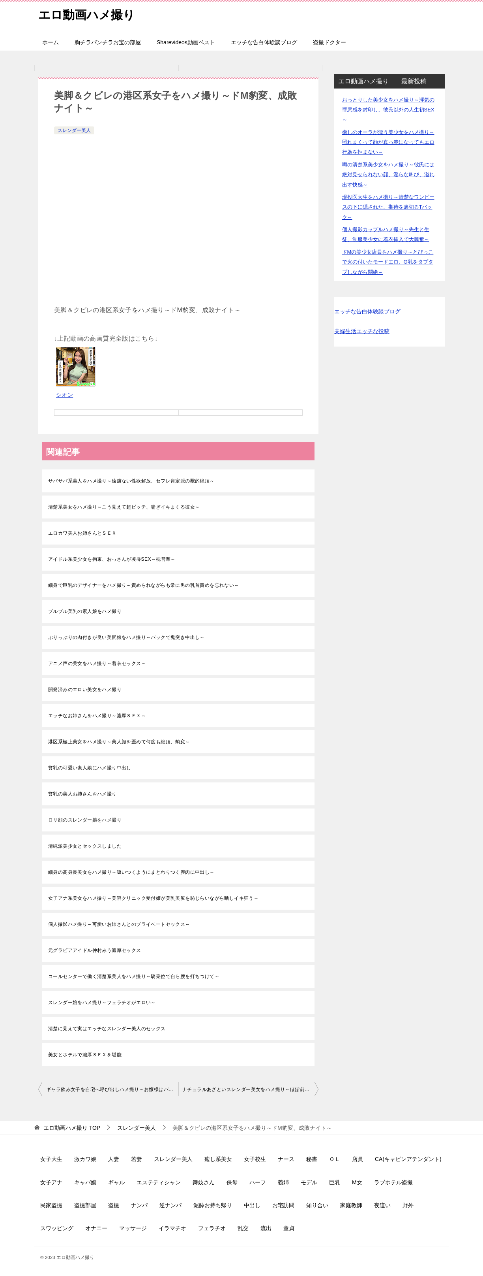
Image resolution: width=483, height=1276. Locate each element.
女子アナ (51, 1182)
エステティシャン (159, 1182)
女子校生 (255, 1159)
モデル (309, 1182)
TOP (71, 1128)
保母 (232, 1182)
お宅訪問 (283, 1205)
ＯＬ (334, 1159)
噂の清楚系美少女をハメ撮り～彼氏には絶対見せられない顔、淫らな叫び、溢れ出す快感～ (388, 174)
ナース (286, 1159)
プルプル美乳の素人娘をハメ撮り (85, 611)
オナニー (96, 1228)
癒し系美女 (218, 1159)
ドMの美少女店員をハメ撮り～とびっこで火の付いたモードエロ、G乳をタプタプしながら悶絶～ (388, 262)
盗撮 (113, 1205)
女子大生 (51, 1159)
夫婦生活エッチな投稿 (361, 331)
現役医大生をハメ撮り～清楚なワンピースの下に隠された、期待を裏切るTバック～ (388, 207)
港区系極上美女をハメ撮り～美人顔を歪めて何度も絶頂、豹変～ (119, 741)
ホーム (50, 42)
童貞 (288, 1228)
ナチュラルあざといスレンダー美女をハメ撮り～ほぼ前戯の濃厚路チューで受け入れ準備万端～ (250, 1089)
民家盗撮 (51, 1205)
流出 (265, 1228)
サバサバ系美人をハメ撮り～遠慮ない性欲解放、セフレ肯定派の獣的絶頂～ (131, 481)
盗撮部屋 (85, 1205)
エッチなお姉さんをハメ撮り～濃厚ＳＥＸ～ (97, 715)
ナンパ (139, 1205)
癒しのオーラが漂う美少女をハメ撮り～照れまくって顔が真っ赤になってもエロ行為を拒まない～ (388, 142)
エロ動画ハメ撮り (86, 14)
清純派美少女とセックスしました (85, 846)
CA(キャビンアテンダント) (408, 1159)
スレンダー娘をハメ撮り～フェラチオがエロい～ (102, 1002)
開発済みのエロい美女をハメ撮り (85, 689)
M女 (357, 1182)
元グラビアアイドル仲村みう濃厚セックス (94, 950)
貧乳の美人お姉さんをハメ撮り (82, 794)
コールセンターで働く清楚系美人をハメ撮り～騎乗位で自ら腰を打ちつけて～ (133, 976)
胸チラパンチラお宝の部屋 (108, 42)
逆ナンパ (170, 1205)
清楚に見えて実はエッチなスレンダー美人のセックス (107, 1028)
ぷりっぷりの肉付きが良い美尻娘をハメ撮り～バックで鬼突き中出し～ (126, 637)
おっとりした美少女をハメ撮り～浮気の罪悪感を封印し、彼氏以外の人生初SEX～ (388, 110)
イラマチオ (172, 1228)
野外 (408, 1205)
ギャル (116, 1182)
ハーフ (257, 1182)
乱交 (243, 1228)
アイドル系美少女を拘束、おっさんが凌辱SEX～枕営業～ (112, 559)
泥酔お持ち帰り (212, 1205)
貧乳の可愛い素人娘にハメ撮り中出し (89, 768)
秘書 (311, 1159)
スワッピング (56, 1228)
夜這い (382, 1205)
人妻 (113, 1159)
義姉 (283, 1182)
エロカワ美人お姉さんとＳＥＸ (82, 533)
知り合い (317, 1205)
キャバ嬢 (85, 1182)
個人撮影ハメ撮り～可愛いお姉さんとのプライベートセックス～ (119, 924)
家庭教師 (351, 1205)
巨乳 (334, 1182)
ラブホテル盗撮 (393, 1182)
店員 (357, 1159)
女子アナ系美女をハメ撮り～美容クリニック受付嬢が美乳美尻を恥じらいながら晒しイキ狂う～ (153, 898)
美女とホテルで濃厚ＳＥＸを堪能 (85, 1054)
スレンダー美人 (74, 130)
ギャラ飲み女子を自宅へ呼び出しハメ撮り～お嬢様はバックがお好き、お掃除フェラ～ (112, 1089)
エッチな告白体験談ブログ (264, 42)
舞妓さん (204, 1182)
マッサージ (133, 1228)
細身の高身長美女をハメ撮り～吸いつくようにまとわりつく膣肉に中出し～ (131, 872)
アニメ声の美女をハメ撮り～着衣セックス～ (97, 663)
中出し (252, 1205)
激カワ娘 (85, 1159)
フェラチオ (212, 1228)
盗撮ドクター (329, 42)
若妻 (136, 1159)
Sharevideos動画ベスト (186, 42)
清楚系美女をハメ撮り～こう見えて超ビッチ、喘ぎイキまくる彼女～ (124, 507)
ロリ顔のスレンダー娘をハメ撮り (85, 820)
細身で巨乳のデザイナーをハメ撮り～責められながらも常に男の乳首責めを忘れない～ (143, 585)
